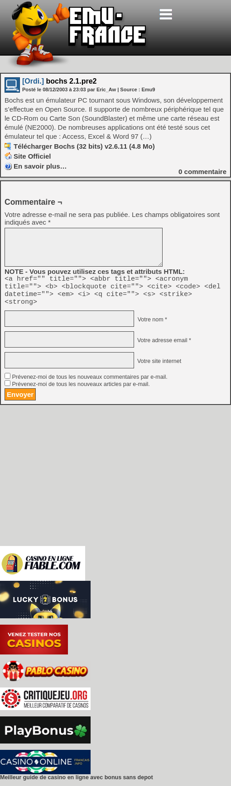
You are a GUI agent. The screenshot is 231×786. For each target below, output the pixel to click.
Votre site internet (158, 366)
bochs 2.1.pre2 (59, 81)
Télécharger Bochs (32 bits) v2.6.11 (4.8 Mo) (84, 146)
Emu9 (148, 89)
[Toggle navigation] (166, 14)
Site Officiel (32, 156)
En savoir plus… (40, 166)
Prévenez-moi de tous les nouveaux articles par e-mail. (80, 389)
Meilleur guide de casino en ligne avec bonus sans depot (76, 783)
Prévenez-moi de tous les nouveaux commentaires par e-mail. (89, 382)
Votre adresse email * (163, 346)
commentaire (202, 171)
